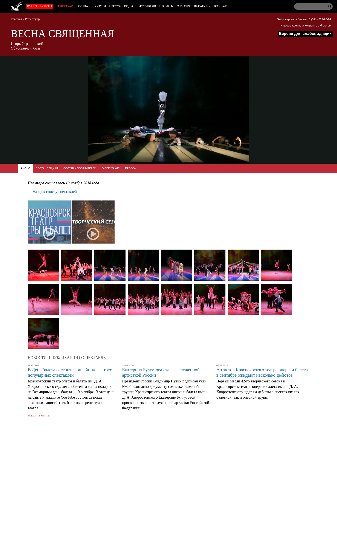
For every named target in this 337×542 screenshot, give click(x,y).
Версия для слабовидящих (305, 33)
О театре (184, 6)
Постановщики (47, 168)
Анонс (25, 168)
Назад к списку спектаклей (55, 191)
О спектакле (110, 168)
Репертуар (64, 6)
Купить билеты (39, 6)
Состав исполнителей (79, 168)
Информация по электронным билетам (305, 25)
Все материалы (39, 415)
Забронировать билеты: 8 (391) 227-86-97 (304, 19)
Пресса (115, 6)
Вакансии (202, 6)
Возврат (220, 6)
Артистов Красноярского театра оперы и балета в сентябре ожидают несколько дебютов (262, 372)
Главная (16, 19)
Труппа (82, 6)
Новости (98, 6)
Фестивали (147, 6)
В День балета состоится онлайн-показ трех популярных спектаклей (70, 372)
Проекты (166, 6)
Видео (129, 6)
